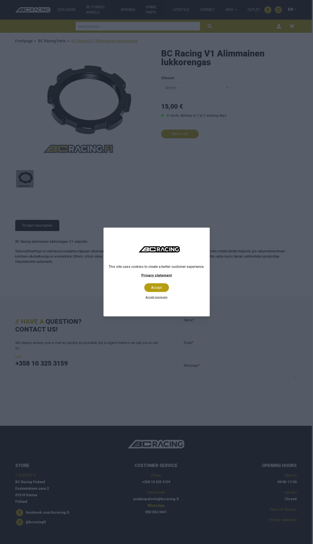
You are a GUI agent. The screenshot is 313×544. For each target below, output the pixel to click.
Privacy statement (156, 275)
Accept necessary (156, 297)
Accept (156, 288)
